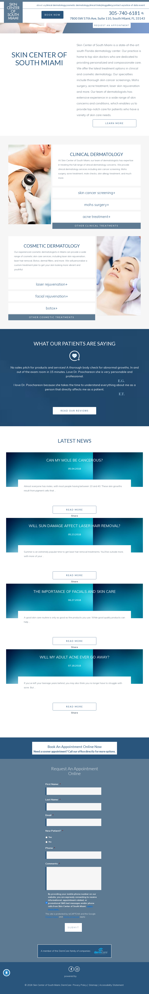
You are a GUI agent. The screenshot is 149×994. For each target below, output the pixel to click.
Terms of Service (71, 916)
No (50, 842)
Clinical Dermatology (56, 5)
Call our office (76, 751)
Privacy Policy (51, 916)
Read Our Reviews (75, 410)
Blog (103, 5)
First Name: (53, 784)
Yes (50, 837)
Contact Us (118, 5)
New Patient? (54, 830)
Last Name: (53, 799)
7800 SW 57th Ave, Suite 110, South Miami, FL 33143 (107, 18)
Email (49, 815)
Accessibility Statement (111, 985)
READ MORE (74, 509)
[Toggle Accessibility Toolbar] (6, 972)
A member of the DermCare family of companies (74, 951)
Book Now (52, 14)
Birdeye (81, 976)
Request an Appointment (111, 25)
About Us (41, 5)
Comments (52, 863)
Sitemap (93, 985)
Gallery (109, 5)
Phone (50, 847)
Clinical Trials (95, 5)
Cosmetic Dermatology (77, 5)
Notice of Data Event (134, 5)
